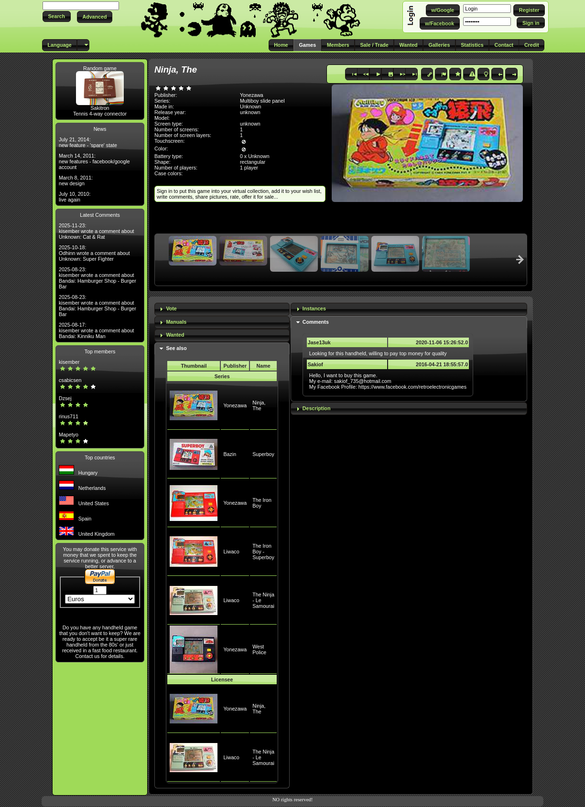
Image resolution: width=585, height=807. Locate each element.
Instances (314, 308)
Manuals (176, 322)
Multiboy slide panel (262, 101)
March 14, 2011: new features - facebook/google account (94, 161)
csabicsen (70, 380)
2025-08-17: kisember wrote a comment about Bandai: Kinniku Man (96, 330)
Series (222, 376)
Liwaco (231, 551)
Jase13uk (319, 342)
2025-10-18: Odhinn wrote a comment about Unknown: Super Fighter (94, 253)
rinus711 (68, 416)
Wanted (175, 335)
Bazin (229, 454)
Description (317, 408)
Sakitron (99, 108)
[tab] (222, 309)
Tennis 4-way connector (100, 114)
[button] (57, 16)
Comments (316, 322)
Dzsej (65, 398)
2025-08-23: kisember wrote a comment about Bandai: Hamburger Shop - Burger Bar (97, 277)
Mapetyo (68, 434)
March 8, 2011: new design (76, 180)
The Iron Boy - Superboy (263, 551)
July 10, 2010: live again (74, 196)
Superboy (263, 454)
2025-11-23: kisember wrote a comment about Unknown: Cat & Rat (96, 231)
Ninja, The (258, 405)
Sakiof (315, 364)
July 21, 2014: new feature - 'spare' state (88, 142)
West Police (259, 649)
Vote (171, 308)
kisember (69, 362)
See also (176, 348)
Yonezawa (235, 405)
